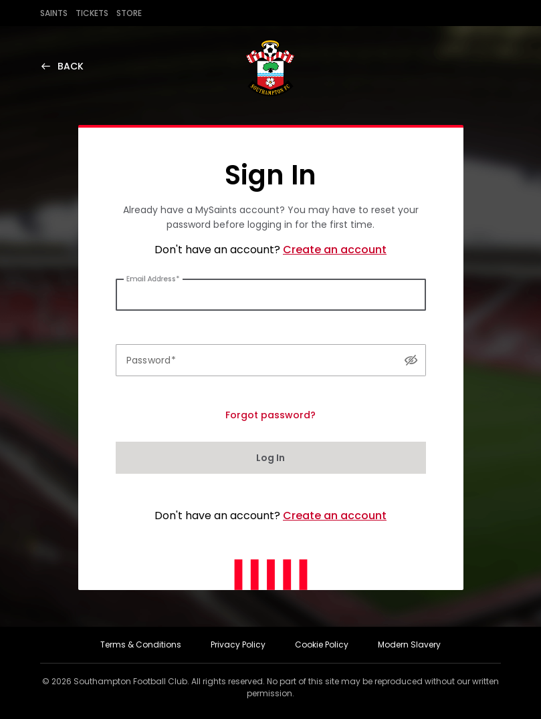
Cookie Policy (321, 644)
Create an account (335, 249)
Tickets (92, 13)
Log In (270, 457)
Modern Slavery (409, 644)
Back (62, 66)
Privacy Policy (238, 644)
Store (129, 13)
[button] (411, 360)
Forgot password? (270, 415)
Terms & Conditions (140, 644)
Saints (54, 13)
